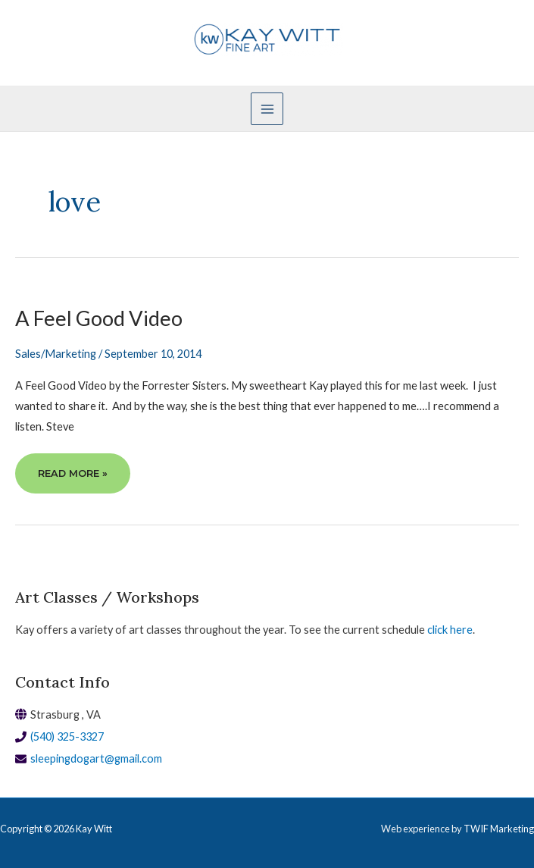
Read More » (72, 479)
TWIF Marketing (499, 829)
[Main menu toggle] (267, 108)
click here (450, 629)
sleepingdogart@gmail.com (96, 758)
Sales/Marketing (55, 353)
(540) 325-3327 (67, 736)
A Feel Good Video (99, 318)
